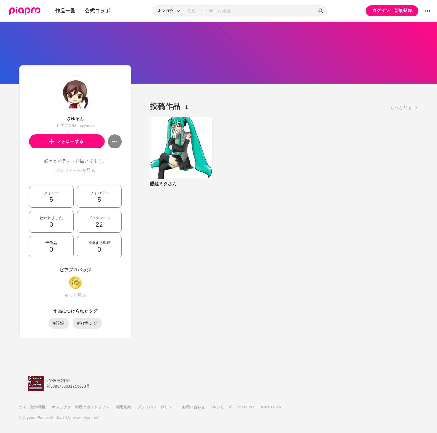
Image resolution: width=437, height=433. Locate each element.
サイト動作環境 (32, 407)
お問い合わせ (193, 407)
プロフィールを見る (75, 170)
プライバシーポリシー (156, 407)
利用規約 (123, 407)
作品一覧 (65, 10)
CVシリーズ (221, 407)
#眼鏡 (59, 323)
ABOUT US (271, 407)
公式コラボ (97, 10)
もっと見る (75, 295)
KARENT (246, 407)
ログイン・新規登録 (392, 10)
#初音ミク (87, 323)
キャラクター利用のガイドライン (80, 407)
